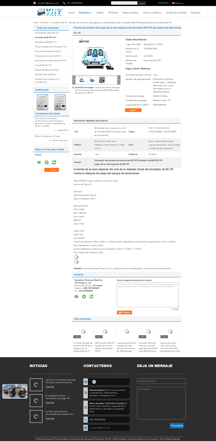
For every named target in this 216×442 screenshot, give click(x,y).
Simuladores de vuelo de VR (46, 56)
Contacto (195, 12)
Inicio (71, 12)
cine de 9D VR (41, 65)
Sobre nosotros (130, 12)
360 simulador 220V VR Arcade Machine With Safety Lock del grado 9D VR (104, 347)
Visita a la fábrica (152, 12)
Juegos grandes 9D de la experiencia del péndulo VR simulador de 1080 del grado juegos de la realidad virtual (126, 349)
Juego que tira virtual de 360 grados (127, 268)
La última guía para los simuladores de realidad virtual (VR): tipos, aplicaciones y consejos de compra (60, 413)
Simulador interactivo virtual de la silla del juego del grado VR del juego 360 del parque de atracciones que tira (148, 348)
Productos (84, 12)
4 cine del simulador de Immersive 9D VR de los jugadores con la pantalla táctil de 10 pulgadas (83, 348)
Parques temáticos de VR (45, 70)
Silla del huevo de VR (43, 74)
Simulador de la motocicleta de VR (49, 60)
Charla (135, 110)
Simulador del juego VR (44, 33)
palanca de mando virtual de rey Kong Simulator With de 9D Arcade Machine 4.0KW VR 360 (170, 348)
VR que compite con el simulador (48, 47)
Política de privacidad (44, 439)
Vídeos (100, 12)
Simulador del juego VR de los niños (97, 268)
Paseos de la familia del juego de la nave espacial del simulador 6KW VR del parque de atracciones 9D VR (97, 90)
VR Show (113, 12)
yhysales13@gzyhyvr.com (48, 3)
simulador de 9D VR (59, 22)
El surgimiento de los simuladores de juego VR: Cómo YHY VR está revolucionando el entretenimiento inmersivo (57, 397)
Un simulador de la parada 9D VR (157, 268)
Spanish (179, 3)
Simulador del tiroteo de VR (46, 51)
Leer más (50, 387)
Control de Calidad (176, 12)
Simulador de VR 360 (43, 42)
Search (141, 3)
